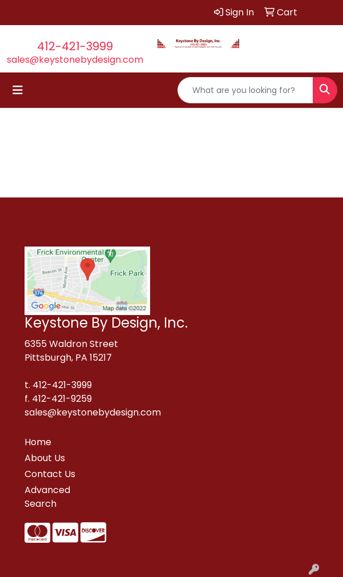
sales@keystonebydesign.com (75, 59)
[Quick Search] (245, 90)
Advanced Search (47, 496)
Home (38, 442)
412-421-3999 (75, 46)
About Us (45, 458)
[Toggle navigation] (18, 90)
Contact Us (50, 474)
